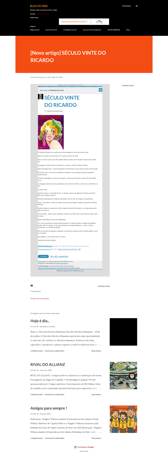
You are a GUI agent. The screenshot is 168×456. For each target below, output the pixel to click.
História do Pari (51, 30)
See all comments (59, 256)
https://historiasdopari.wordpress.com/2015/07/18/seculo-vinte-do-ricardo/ (59, 268)
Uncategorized (45, 249)
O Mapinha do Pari (70, 30)
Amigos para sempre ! (48, 408)
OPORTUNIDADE (113, 30)
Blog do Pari (39, 6)
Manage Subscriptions (61, 263)
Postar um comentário (39, 298)
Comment (43, 256)
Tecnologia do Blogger (84, 447)
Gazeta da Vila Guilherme (92, 30)
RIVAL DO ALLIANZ (47, 364)
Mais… (128, 30)
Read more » (97, 351)
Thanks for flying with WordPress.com (70, 271)
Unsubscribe (41, 261)
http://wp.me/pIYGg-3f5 (69, 249)
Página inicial (34, 30)
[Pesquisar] (126, 6)
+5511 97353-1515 (42, 14)
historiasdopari (55, 110)
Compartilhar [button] (128, 85)
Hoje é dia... (40, 320)
